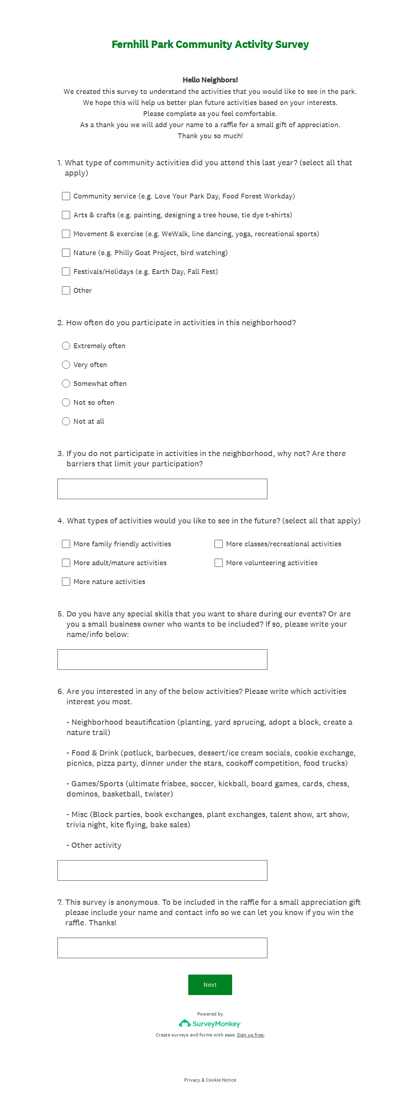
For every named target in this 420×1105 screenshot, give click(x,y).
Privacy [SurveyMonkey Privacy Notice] (192, 1080)
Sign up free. (251, 1035)
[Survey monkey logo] (210, 1023)
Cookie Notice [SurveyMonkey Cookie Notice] (221, 1080)
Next (210, 985)
